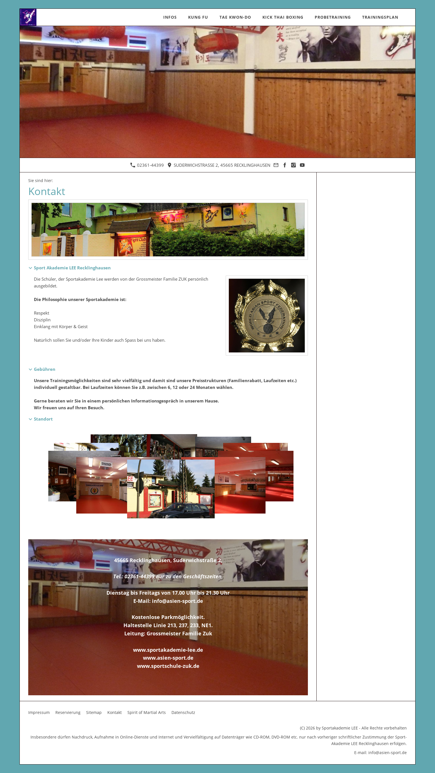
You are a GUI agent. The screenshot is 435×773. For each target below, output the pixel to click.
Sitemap (94, 712)
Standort (43, 419)
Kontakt (114, 712)
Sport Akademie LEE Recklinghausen (72, 267)
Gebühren (44, 369)
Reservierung (68, 712)
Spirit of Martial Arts (146, 712)
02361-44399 (147, 165)
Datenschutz (183, 712)
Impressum (39, 712)
